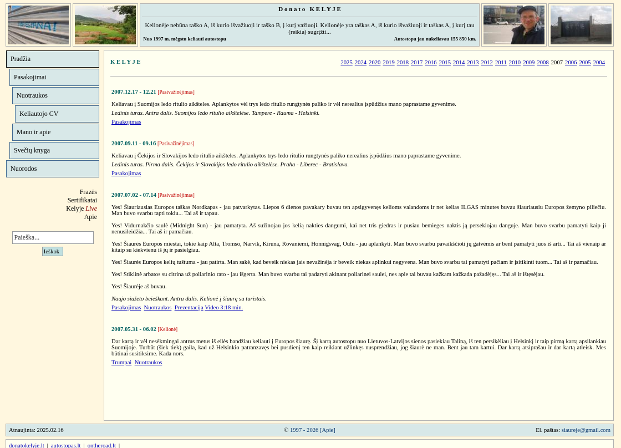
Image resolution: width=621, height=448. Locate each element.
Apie (90, 217)
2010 (515, 62)
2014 (459, 62)
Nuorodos (24, 168)
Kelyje (81, 208)
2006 (571, 62)
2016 (430, 62)
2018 (403, 62)
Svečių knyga (32, 150)
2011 (501, 62)
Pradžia (20, 59)
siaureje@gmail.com (586, 430)
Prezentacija (189, 307)
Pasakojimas (126, 122)
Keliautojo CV (38, 114)
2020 (374, 62)
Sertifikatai (82, 200)
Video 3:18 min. (224, 307)
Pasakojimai (30, 77)
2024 (361, 62)
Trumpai (121, 362)
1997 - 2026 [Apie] (312, 430)
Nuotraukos (32, 95)
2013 (473, 62)
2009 (529, 62)
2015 (445, 62)
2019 (388, 62)
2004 (599, 62)
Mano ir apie (33, 132)
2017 (417, 62)
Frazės (88, 192)
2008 (542, 62)
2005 (585, 62)
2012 (487, 62)
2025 (346, 62)
